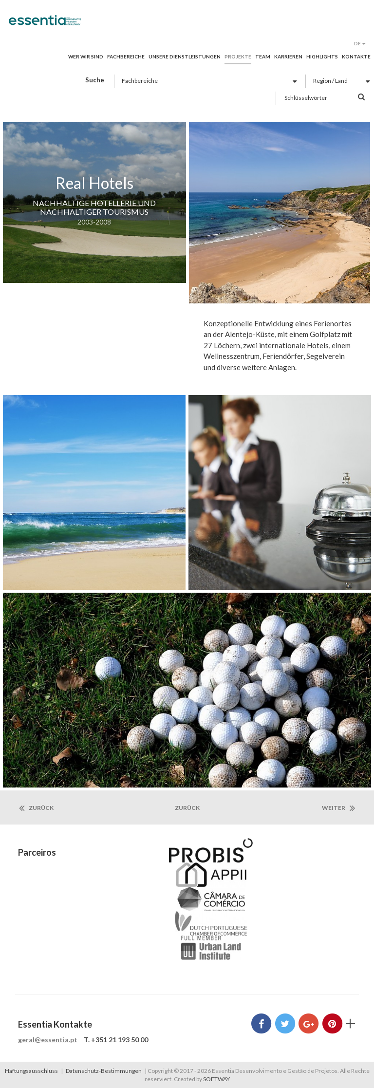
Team (262, 56)
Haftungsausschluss (31, 1070)
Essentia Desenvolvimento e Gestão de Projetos (44, 25)
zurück (187, 807)
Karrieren (288, 56)
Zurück (36, 808)
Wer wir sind (85, 56)
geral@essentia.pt (47, 1039)
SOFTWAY (216, 1079)
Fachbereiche (126, 56)
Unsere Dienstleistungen (185, 56)
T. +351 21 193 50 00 (116, 1039)
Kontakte (356, 56)
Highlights (322, 56)
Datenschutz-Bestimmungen (104, 1070)
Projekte (237, 56)
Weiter (338, 808)
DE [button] (360, 43)
